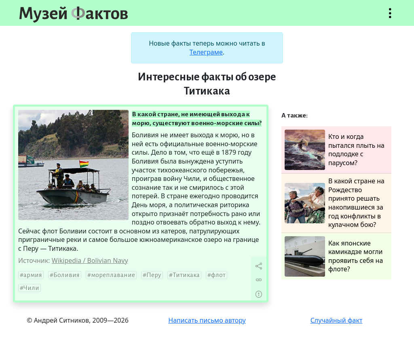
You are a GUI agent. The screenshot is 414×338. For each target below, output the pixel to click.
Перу (153, 275)
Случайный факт (336, 320)
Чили (31, 288)
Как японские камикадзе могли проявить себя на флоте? (334, 256)
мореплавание (113, 275)
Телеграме (206, 52)
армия (32, 275)
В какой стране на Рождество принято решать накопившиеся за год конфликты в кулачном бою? (334, 203)
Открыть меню (390, 17)
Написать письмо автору (207, 320)
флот (218, 275)
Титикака (186, 275)
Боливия (66, 275)
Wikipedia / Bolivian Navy (90, 260)
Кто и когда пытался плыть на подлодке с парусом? (334, 150)
